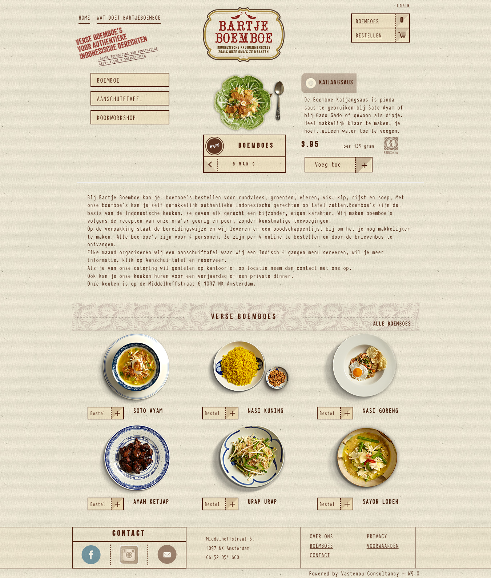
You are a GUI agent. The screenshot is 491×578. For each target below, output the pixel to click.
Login (403, 6)
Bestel (106, 413)
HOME (84, 17)
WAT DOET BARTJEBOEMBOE (129, 17)
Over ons (321, 535)
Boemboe (108, 80)
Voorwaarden (383, 545)
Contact (320, 554)
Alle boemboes (392, 323)
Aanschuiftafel (119, 98)
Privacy (377, 535)
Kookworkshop (116, 117)
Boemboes (321, 545)
